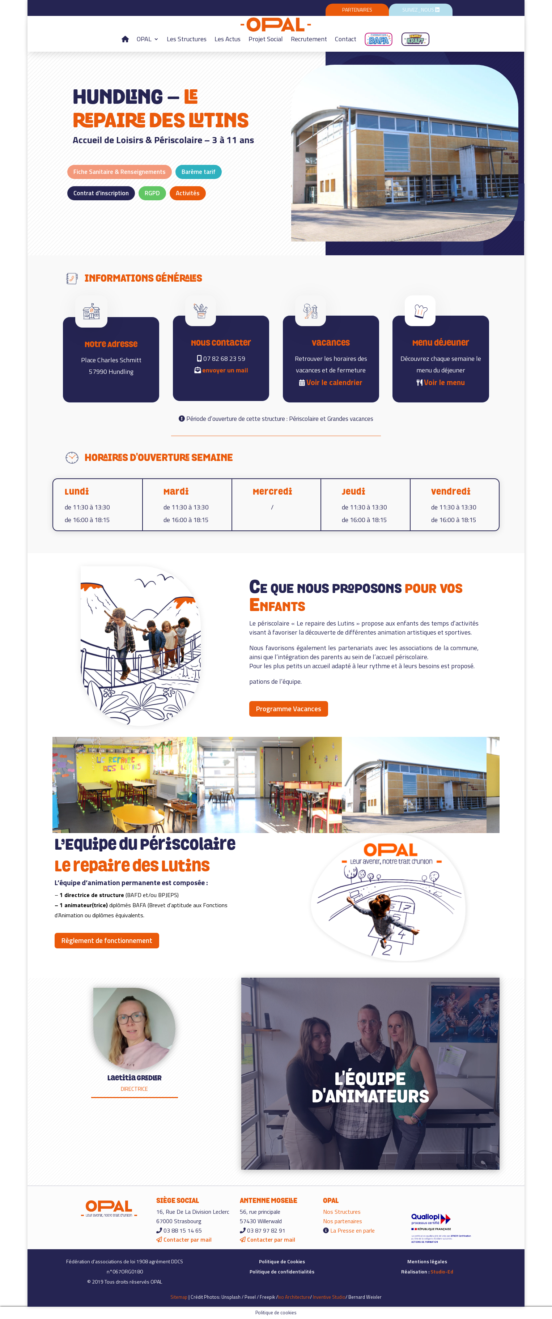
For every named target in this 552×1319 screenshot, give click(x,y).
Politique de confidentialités (282, 1271)
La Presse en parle (352, 1230)
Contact (345, 39)
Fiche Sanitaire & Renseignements (119, 171)
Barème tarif (199, 171)
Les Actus (228, 39)
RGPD (152, 193)
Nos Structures (342, 1211)
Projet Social (266, 39)
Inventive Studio (329, 1297)
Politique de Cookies (282, 1261)
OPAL (144, 39)
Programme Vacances (288, 708)
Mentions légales (427, 1261)
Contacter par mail (184, 1239)
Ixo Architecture (294, 1297)
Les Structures (187, 39)
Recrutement (309, 39)
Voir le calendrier (334, 382)
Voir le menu (444, 382)
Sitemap (178, 1297)
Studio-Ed (441, 1271)
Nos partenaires (342, 1221)
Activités (188, 193)
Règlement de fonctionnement (106, 940)
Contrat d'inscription (101, 193)
